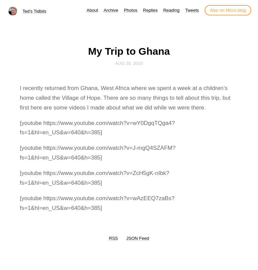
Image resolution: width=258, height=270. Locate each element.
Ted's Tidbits (34, 11)
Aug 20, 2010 (129, 63)
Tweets (192, 10)
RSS (113, 238)
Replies (150, 10)
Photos (130, 10)
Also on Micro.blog (228, 10)
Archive (111, 10)
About (92, 10)
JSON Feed (137, 238)
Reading (171, 10)
